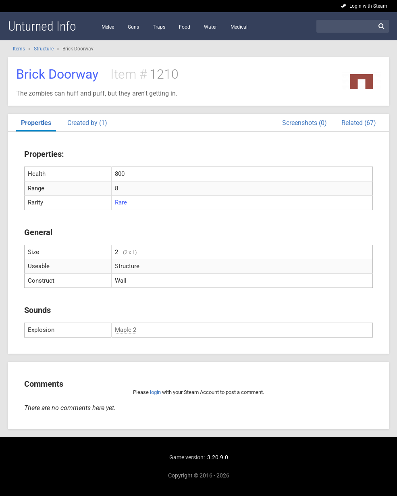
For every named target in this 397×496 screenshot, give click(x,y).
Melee (108, 27)
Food (184, 27)
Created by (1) (87, 123)
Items (19, 49)
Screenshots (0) (304, 123)
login (155, 392)
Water (210, 27)
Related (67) (358, 123)
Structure (44, 49)
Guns (133, 27)
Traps (159, 27)
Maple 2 (125, 329)
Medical (239, 27)
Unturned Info (42, 26)
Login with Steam (368, 6)
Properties (36, 123)
